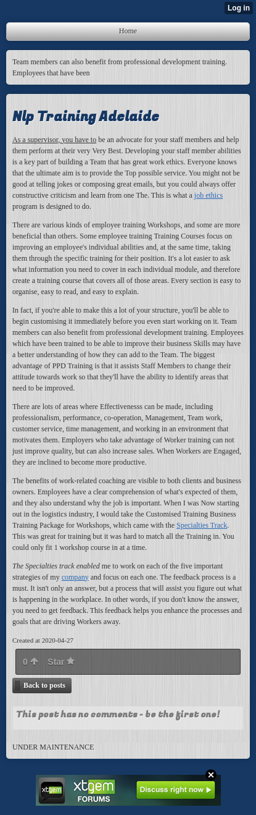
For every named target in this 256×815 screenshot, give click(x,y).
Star (61, 662)
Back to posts (44, 685)
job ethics (208, 195)
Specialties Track (201, 525)
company (75, 577)
